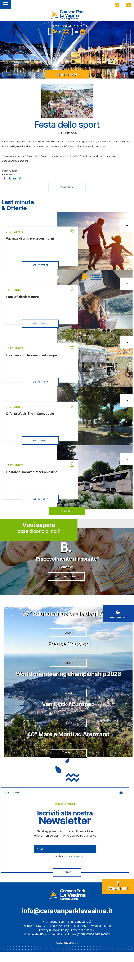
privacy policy (76, 866)
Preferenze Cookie (83, 940)
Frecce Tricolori (68, 648)
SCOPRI (68, 637)
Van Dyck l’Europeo (68, 711)
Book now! (67, 74)
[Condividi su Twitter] (9, 177)
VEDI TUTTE (67, 187)
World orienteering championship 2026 (68, 679)
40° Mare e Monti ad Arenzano (68, 743)
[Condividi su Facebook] (4, 177)
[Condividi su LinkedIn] (14, 177)
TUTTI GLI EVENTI (118, 617)
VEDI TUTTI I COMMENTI (66, 579)
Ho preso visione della (66, 866)
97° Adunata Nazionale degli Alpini (68, 616)
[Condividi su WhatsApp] (19, 177)
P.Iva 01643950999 (100, 936)
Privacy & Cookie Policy (53, 940)
